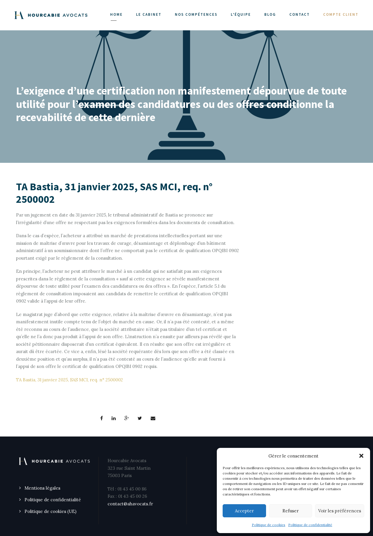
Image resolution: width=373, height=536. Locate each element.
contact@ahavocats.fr (130, 504)
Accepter (244, 511)
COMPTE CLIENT (340, 14)
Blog (270, 14)
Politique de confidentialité (310, 525)
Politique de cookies (268, 525)
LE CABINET (148, 14)
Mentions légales (42, 488)
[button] (361, 456)
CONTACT (299, 14)
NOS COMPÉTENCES (196, 14)
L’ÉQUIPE (241, 14)
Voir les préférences (339, 511)
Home (116, 14)
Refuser (290, 511)
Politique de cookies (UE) (50, 511)
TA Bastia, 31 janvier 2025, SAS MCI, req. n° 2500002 (69, 380)
